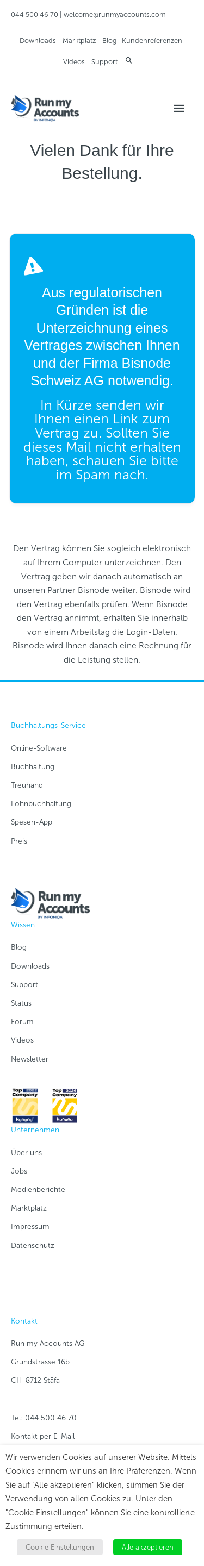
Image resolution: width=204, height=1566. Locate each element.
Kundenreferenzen (152, 40)
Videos (74, 62)
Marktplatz (79, 40)
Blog (109, 40)
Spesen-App (31, 822)
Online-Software (39, 748)
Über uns (26, 1152)
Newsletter (29, 1059)
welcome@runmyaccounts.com (115, 14)
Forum (22, 1021)
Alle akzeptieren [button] (148, 1547)
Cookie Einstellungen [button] (60, 1547)
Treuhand (27, 785)
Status (21, 1003)
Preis (19, 841)
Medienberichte (38, 1189)
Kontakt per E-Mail (43, 1436)
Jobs (19, 1171)
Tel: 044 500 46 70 (44, 1417)
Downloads (38, 40)
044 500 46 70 (34, 14)
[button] (129, 60)
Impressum (30, 1226)
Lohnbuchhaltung (41, 803)
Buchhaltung (32, 766)
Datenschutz (32, 1245)
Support (104, 62)
